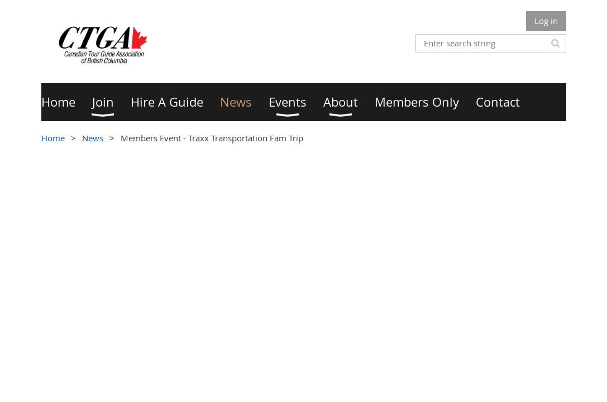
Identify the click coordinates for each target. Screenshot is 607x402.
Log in (546, 20)
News (92, 137)
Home (53, 137)
